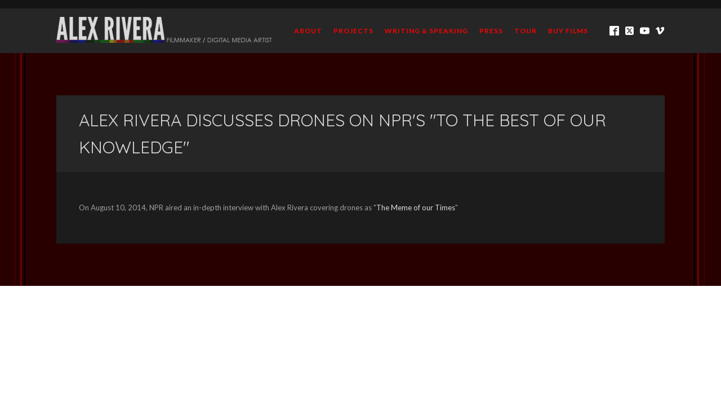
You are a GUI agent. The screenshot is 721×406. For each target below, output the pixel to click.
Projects (353, 31)
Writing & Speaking (426, 31)
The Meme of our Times (415, 207)
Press (491, 31)
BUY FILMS (568, 31)
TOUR (525, 31)
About (308, 31)
